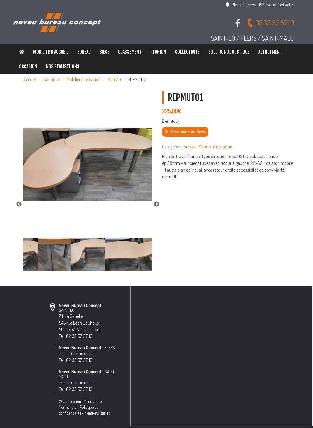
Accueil (29, 79)
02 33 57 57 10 (270, 23)
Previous (19, 204)
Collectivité (187, 52)
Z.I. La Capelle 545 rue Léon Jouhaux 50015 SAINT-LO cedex (79, 323)
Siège (104, 52)
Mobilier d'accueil (50, 52)
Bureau (84, 52)
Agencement (270, 52)
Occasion (28, 66)
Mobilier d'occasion (84, 79)
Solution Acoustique (229, 52)
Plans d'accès (241, 5)
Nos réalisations (62, 66)
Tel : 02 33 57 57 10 (75, 336)
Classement (130, 52)
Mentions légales (97, 412)
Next (156, 204)
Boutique (51, 79)
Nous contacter (276, 5)
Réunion (158, 52)
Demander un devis (185, 132)
